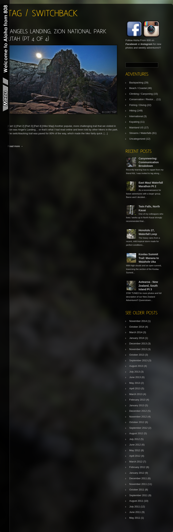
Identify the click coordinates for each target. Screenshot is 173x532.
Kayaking (134, 121)
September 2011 (138, 495)
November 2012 (138, 416)
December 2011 (138, 478)
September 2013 (138, 360)
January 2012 (136, 472)
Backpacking (136, 82)
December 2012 (138, 411)
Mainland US (136, 127)
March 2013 (135, 394)
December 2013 (138, 343)
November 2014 (138, 321)
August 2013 (136, 366)
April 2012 (134, 455)
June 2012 (135, 444)
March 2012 (135, 461)
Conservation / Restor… (142, 99)
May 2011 (134, 517)
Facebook (131, 44)
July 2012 (134, 439)
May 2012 (134, 450)
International (136, 116)
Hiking (132, 110)
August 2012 (136, 433)
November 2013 (138, 349)
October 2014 (136, 326)
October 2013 (136, 354)
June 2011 (135, 512)
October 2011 (136, 489)
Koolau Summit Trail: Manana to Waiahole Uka (149, 258)
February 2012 (137, 467)
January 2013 (136, 405)
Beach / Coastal (138, 88)
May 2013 (134, 383)
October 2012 (136, 422)
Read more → (15, 146)
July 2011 (134, 506)
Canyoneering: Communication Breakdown (149, 162)
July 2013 (134, 371)
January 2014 (136, 338)
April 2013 (134, 388)
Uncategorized (137, 138)
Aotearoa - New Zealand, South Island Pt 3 (148, 285)
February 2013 (137, 399)
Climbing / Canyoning (141, 93)
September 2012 (138, 427)
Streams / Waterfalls (140, 133)
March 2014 (135, 332)
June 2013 (135, 377)
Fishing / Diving (137, 105)
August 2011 (136, 500)
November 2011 (138, 484)
